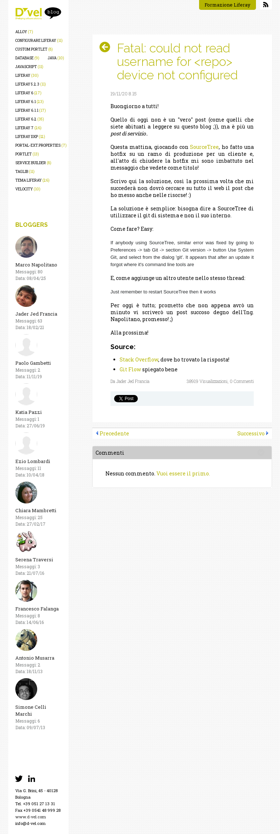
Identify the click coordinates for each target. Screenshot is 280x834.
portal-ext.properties (41, 145)
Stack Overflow (139, 359)
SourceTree (204, 146)
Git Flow (130, 369)
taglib (25, 171)
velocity (27, 189)
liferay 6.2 (29, 119)
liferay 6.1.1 (30, 110)
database (27, 58)
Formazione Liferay (227, 4)
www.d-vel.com (30, 816)
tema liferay (32, 180)
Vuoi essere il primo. (183, 473)
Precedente (114, 433)
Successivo (251, 433)
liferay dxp (30, 136)
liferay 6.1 (29, 101)
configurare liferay (39, 40)
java (56, 58)
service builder (33, 163)
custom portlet (34, 49)
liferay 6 (28, 93)
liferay (27, 75)
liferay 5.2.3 (30, 84)
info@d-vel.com (30, 823)
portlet (27, 154)
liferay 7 (28, 128)
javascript (29, 66)
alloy (24, 31)
